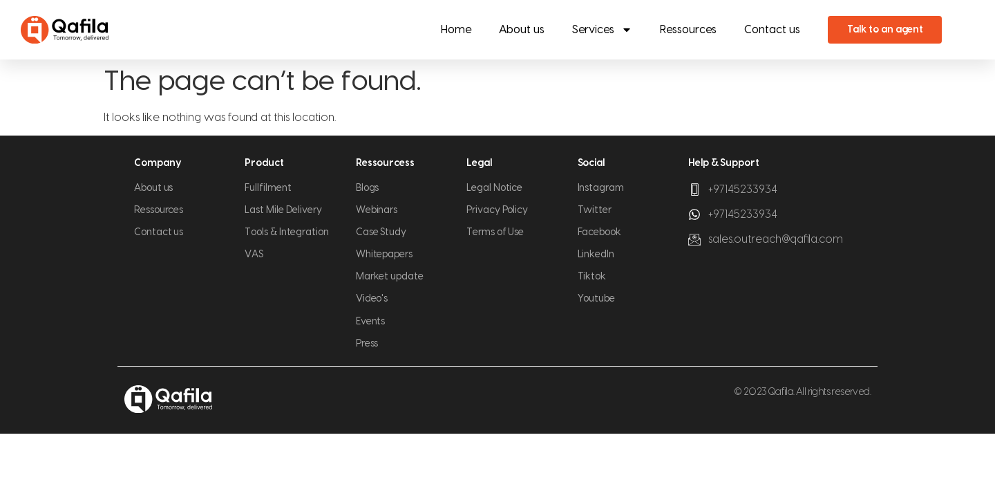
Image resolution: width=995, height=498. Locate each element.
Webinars (376, 210)
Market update (390, 277)
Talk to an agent (885, 30)
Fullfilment (268, 188)
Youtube (596, 299)
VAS (254, 254)
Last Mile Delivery (283, 210)
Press (367, 344)
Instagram (601, 188)
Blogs (367, 188)
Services (602, 29)
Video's (372, 299)
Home (456, 29)
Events (371, 321)
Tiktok (592, 277)
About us (521, 29)
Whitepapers (384, 254)
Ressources (688, 29)
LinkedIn (596, 254)
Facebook (599, 232)
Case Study (381, 232)
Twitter (595, 210)
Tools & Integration (286, 232)
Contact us (772, 29)
